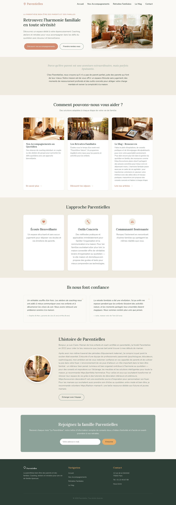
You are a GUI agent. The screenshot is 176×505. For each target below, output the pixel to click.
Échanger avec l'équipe (71, 397)
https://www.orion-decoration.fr (73, 379)
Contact (149, 4)
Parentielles (33, 4)
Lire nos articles (122, 186)
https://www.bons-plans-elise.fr (127, 161)
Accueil (80, 4)
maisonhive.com (129, 177)
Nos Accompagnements (98, 4)
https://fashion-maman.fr (92, 385)
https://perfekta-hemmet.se (93, 372)
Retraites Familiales (122, 4)
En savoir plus (32, 186)
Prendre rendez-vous (71, 46)
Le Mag (138, 4)
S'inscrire (109, 442)
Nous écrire (117, 484)
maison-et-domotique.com (91, 257)
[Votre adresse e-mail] (80, 442)
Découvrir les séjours (80, 186)
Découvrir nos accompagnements (41, 46)
